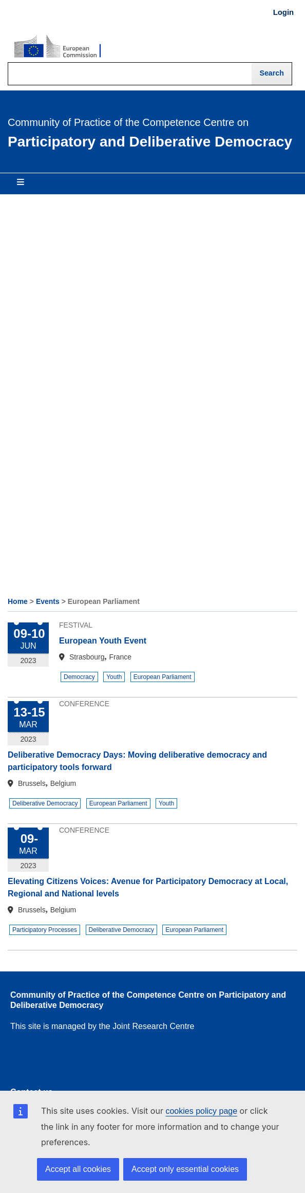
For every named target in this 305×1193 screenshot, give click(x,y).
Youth (114, 677)
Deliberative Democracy (45, 803)
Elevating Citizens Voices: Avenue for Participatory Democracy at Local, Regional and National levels (148, 887)
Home (18, 601)
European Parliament (163, 677)
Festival (75, 625)
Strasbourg (86, 657)
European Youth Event (102, 640)
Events (48, 601)
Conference (84, 704)
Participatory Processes (44, 929)
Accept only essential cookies (185, 1169)
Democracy (79, 677)
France (120, 657)
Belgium (63, 783)
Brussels (32, 783)
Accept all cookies (78, 1169)
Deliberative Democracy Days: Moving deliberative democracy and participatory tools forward (137, 761)
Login (283, 12)
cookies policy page (201, 1111)
